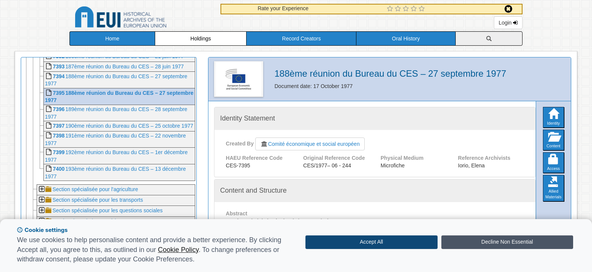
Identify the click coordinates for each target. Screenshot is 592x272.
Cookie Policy (178, 249)
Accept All (371, 242)
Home (112, 39)
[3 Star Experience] (407, 9)
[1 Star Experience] (391, 9)
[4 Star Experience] (415, 9)
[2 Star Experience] (399, 9)
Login (508, 23)
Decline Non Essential (507, 242)
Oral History (406, 39)
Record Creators (301, 39)
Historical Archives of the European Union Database (142, 18)
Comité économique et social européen (310, 144)
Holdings (200, 39)
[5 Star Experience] (423, 9)
